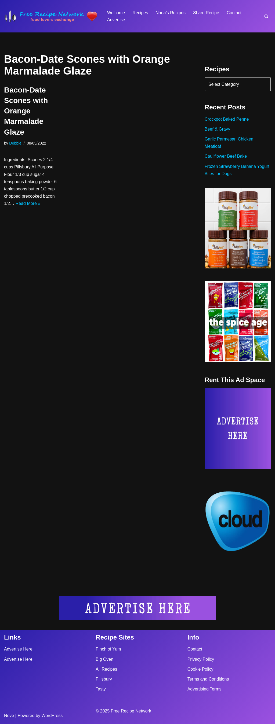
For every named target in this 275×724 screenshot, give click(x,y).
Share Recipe (206, 12)
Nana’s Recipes (170, 12)
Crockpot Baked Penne (227, 119)
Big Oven (104, 659)
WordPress (52, 715)
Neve (9, 715)
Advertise (116, 19)
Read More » (28, 203)
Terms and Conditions (208, 679)
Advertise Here (18, 649)
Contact (234, 12)
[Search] (266, 16)
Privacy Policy (200, 659)
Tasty (101, 689)
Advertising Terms (204, 689)
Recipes (140, 12)
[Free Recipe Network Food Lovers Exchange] (51, 16)
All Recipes (106, 669)
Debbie (15, 143)
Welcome (116, 12)
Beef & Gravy (217, 129)
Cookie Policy (200, 669)
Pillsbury (104, 679)
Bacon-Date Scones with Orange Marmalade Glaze (26, 111)
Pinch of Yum (108, 649)
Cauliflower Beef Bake (226, 156)
